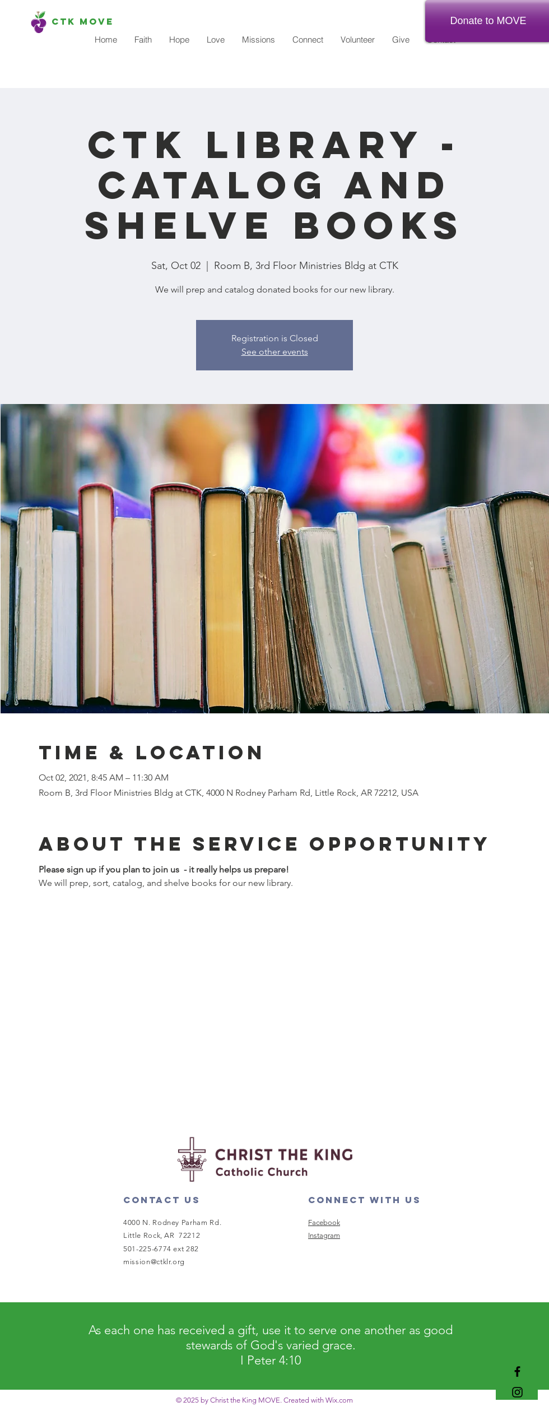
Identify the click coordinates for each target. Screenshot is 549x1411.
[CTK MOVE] (83, 22)
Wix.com (339, 1400)
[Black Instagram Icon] (517, 1392)
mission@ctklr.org (154, 1261)
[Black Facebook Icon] (517, 1371)
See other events (274, 351)
